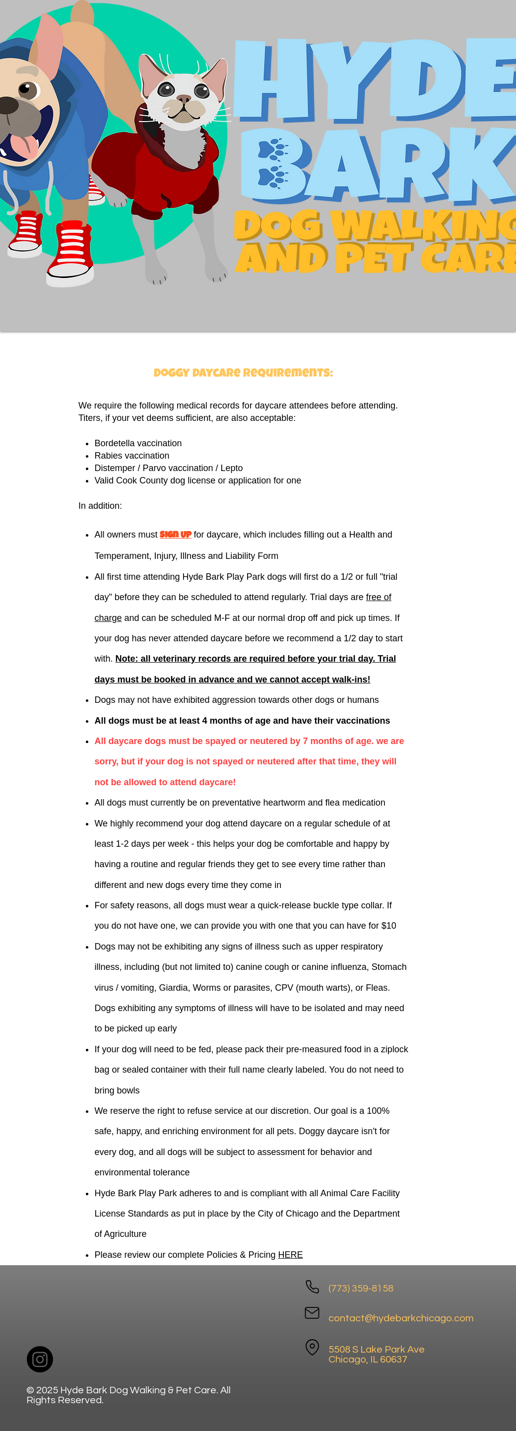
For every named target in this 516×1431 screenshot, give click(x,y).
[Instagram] (40, 1359)
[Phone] (312, 1286)
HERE (290, 1255)
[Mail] (312, 1313)
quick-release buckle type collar (320, 905)
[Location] (312, 1347)
